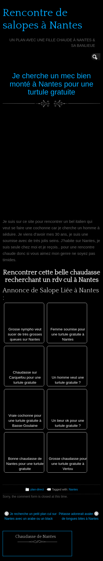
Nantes (73, 489)
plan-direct (37, 489)
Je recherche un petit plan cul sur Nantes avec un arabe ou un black (31, 516)
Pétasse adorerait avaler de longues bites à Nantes (78, 516)
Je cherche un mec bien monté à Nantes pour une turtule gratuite (51, 84)
